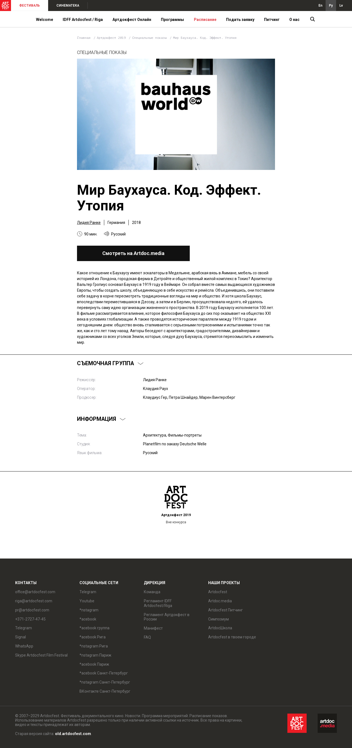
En (320, 5)
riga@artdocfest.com (33, 601)
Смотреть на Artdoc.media (133, 253)
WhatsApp (24, 646)
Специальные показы (150, 38)
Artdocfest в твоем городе (232, 637)
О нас (294, 19)
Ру (331, 5)
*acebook (87, 619)
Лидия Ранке (89, 222)
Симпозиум (218, 619)
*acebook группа (94, 628)
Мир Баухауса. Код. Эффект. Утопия (205, 38)
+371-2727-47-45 (30, 619)
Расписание (205, 19)
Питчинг (272, 19)
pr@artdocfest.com (32, 610)
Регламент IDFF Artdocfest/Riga (158, 603)
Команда (152, 592)
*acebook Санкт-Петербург (103, 673)
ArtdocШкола (220, 628)
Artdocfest (217, 592)
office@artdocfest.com (35, 592)
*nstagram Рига (93, 646)
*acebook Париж (94, 664)
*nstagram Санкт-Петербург (104, 682)
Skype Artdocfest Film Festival (41, 655)
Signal (20, 637)
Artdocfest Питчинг (225, 610)
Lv (341, 5)
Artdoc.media (220, 601)
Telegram (23, 628)
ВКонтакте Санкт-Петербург (104, 691)
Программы (172, 19)
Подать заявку (240, 19)
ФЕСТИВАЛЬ (29, 5)
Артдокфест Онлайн (131, 19)
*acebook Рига (92, 637)
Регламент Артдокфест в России (166, 617)
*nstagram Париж (95, 655)
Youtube (86, 601)
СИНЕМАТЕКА (67, 5)
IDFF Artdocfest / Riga (83, 19)
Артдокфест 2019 (112, 38)
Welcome (44, 19)
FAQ (147, 637)
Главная (83, 38)
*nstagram (88, 610)
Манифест (153, 628)
